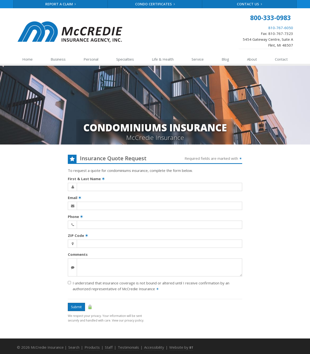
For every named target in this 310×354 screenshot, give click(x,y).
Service (198, 59)
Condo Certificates (155, 4)
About (252, 59)
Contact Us (249, 4)
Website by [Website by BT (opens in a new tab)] (181, 347)
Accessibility (154, 347)
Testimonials (128, 347)
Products (92, 347)
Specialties (125, 59)
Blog (225, 59)
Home (27, 59)
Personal (91, 59)
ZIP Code (78, 235)
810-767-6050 (280, 27)
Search (73, 347)
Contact (281, 59)
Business (58, 59)
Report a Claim (60, 4)
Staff (109, 347)
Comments (78, 254)
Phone (75, 216)
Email (74, 197)
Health (163, 59)
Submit (76, 307)
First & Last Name (86, 178)
